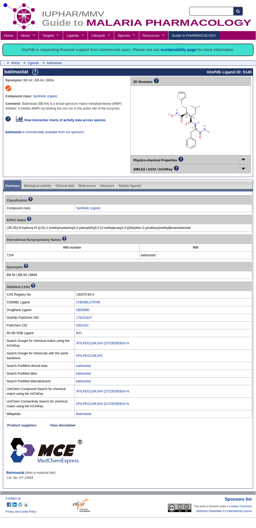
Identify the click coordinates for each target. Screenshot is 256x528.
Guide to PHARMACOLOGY (194, 35)
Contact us (13, 498)
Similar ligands (129, 186)
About (25, 35)
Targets (48, 35)
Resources (151, 35)
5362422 (82, 325)
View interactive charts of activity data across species (61, 120)
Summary (12, 186)
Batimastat (83, 414)
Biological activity (37, 186)
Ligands (73, 35)
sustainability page (178, 49)
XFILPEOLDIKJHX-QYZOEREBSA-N (102, 343)
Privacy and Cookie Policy (21, 511)
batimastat (83, 366)
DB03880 (82, 310)
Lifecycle (98, 35)
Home (8, 35)
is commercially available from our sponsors (44, 132)
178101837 (84, 318)
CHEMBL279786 (88, 302)
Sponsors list (238, 499)
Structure (107, 186)
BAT (79, 333)
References (87, 186)
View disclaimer (63, 425)
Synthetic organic (45, 96)
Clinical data (65, 186)
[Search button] (238, 11)
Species (124, 35)
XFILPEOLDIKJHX (89, 356)
